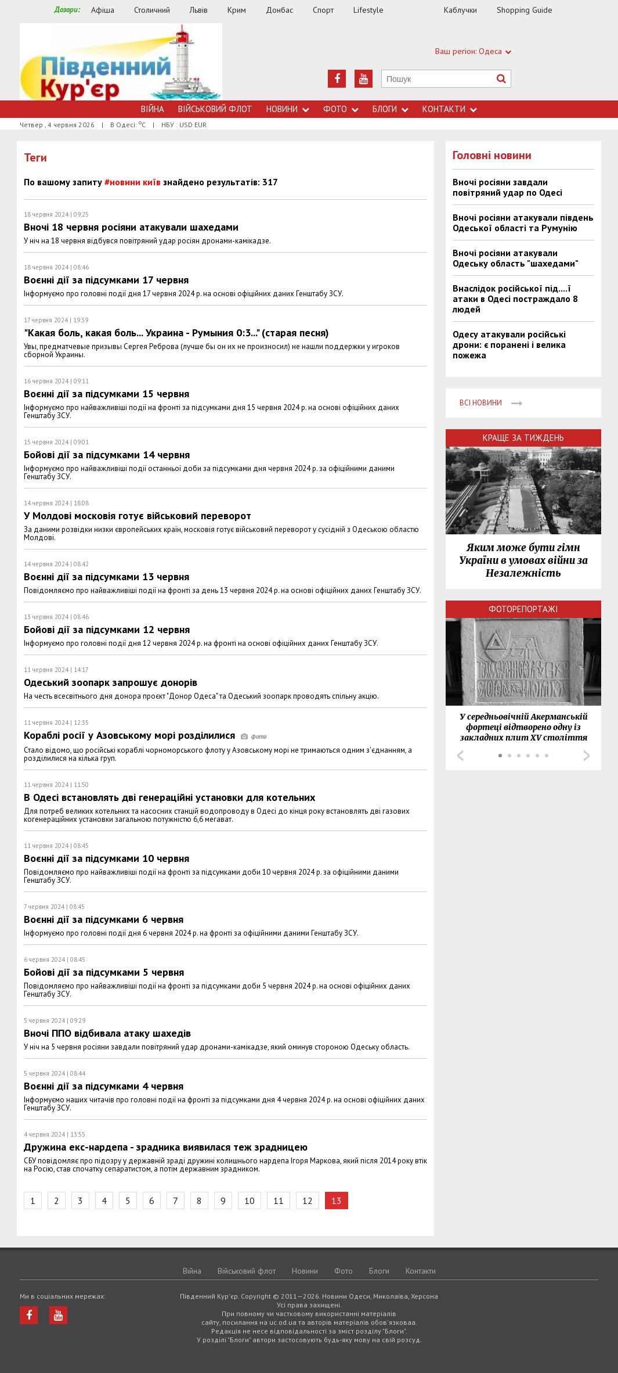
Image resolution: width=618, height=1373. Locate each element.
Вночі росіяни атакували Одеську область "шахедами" (516, 258)
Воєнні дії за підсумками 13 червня (106, 576)
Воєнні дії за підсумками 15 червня (106, 393)
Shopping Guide (524, 10)
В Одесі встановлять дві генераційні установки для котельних (169, 797)
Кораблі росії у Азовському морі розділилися (145, 735)
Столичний (152, 10)
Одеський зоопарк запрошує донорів (110, 682)
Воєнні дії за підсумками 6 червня (103, 919)
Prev (460, 755)
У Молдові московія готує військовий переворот (137, 515)
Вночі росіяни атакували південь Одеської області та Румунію (523, 222)
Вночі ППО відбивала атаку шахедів (107, 1033)
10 (249, 1200)
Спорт (323, 10)
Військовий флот (215, 108)
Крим (236, 10)
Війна (152, 108)
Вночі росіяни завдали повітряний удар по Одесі (507, 187)
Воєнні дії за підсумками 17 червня (106, 279)
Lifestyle (368, 10)
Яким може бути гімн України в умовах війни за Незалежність (523, 560)
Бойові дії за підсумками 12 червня (107, 629)
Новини (287, 108)
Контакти (449, 108)
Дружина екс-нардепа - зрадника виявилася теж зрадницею (166, 1146)
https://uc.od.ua (121, 61)
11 (278, 1200)
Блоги (391, 108)
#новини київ (132, 182)
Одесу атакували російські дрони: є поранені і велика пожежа (509, 344)
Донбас (279, 10)
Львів (199, 10)
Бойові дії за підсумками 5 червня (104, 972)
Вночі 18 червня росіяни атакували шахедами (131, 226)
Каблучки (460, 10)
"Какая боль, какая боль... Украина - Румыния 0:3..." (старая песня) (176, 332)
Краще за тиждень (523, 437)
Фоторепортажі (523, 608)
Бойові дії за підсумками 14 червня (107, 454)
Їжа (419, 10)
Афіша (102, 10)
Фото (341, 108)
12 (307, 1200)
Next (587, 755)
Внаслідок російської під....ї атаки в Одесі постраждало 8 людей (515, 298)
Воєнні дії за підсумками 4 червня (103, 1085)
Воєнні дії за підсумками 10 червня (106, 858)
